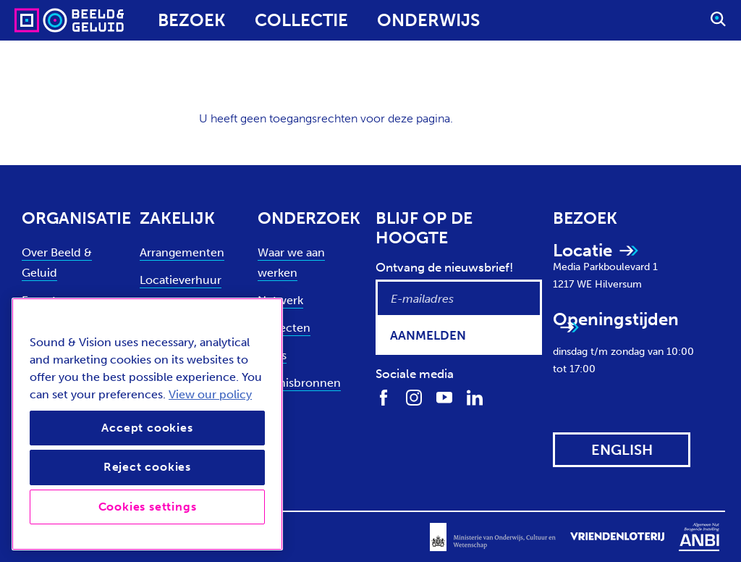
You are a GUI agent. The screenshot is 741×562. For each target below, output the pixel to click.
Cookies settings (147, 506)
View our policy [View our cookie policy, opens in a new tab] (210, 394)
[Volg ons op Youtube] (444, 397)
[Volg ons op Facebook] (383, 397)
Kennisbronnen (299, 383)
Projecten (284, 328)
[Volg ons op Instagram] (414, 397)
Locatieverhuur (180, 280)
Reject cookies (147, 467)
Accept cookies (146, 428)
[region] (147, 424)
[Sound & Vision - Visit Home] (41, 20)
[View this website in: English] (621, 449)
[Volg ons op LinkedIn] (475, 397)
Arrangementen (182, 252)
